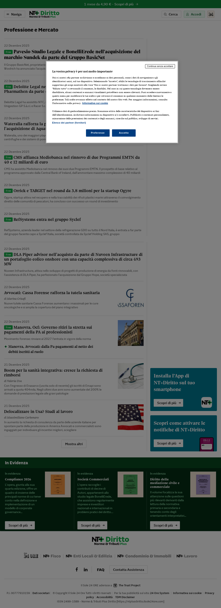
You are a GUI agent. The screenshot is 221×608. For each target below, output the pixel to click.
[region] (112, 102)
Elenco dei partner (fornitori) (69, 122)
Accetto (124, 132)
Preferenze (98, 132)
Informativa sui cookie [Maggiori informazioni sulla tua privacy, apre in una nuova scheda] (95, 103)
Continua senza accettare (160, 66)
